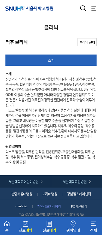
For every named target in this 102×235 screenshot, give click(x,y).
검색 (83, 8)
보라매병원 (49, 193)
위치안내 (73, 227)
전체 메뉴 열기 (94, 8)
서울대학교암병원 (74, 181)
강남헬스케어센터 (79, 193)
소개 (51, 60)
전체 (93, 227)
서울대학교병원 (29, 8)
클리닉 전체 (87, 42)
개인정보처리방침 (49, 206)
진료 (25, 227)
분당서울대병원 (21, 193)
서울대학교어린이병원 (23, 181)
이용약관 (21, 206)
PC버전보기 (79, 206)
